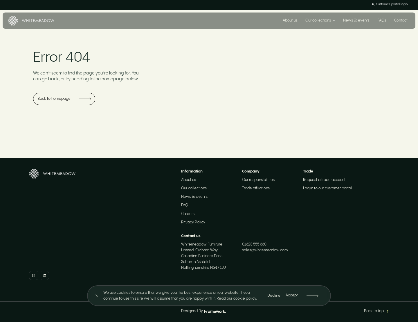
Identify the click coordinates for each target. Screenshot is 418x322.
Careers (187, 214)
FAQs (381, 20)
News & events (356, 20)
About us (290, 20)
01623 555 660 (254, 244)
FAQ (184, 205)
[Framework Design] (215, 311)
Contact (401, 20)
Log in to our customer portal (327, 188)
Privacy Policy (193, 222)
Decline (273, 296)
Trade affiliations (256, 188)
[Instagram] (33, 275)
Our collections (194, 188)
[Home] (31, 21)
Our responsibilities (258, 180)
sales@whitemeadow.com (265, 250)
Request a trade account (324, 180)
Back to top (376, 311)
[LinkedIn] (44, 275)
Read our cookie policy (236, 298)
